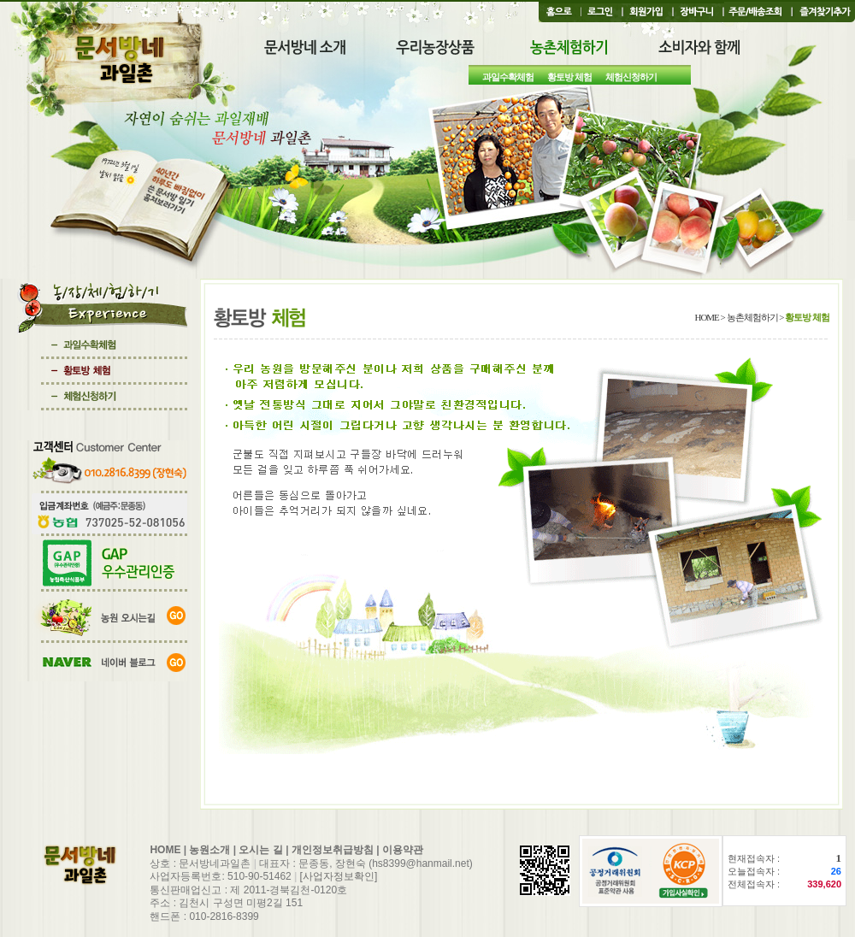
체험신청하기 (631, 77)
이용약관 (402, 850)
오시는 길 (260, 850)
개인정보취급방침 (333, 850)
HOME (165, 850)
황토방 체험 (569, 77)
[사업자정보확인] (339, 876)
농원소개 (209, 850)
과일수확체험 (508, 77)
